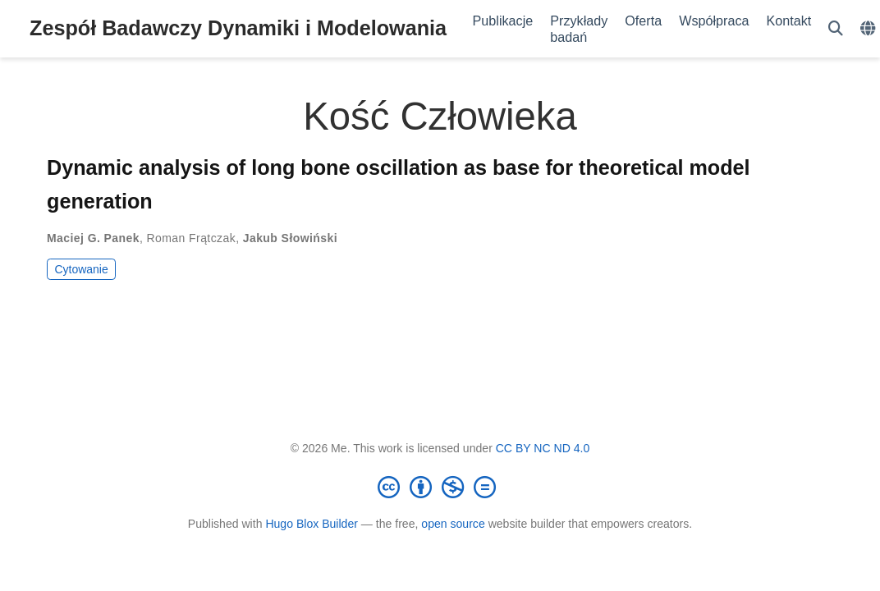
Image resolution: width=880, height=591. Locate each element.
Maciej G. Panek (93, 238)
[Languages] (869, 29)
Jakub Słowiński (290, 238)
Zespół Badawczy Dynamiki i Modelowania (238, 27)
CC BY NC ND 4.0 (543, 448)
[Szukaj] (835, 29)
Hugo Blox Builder (311, 523)
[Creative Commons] (440, 486)
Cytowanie (81, 269)
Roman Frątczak (191, 238)
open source (452, 523)
